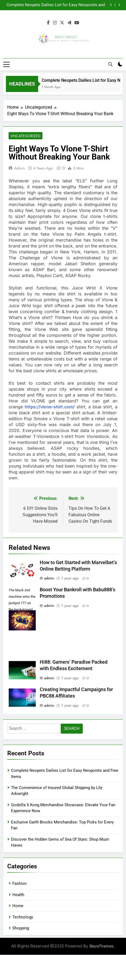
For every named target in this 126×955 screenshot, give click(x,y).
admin (19, 168)
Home (17, 906)
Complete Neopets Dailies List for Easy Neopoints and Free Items (55, 5)
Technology (22, 917)
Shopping (20, 928)
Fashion (19, 883)
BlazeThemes (101, 946)
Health (18, 894)
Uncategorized (25, 136)
